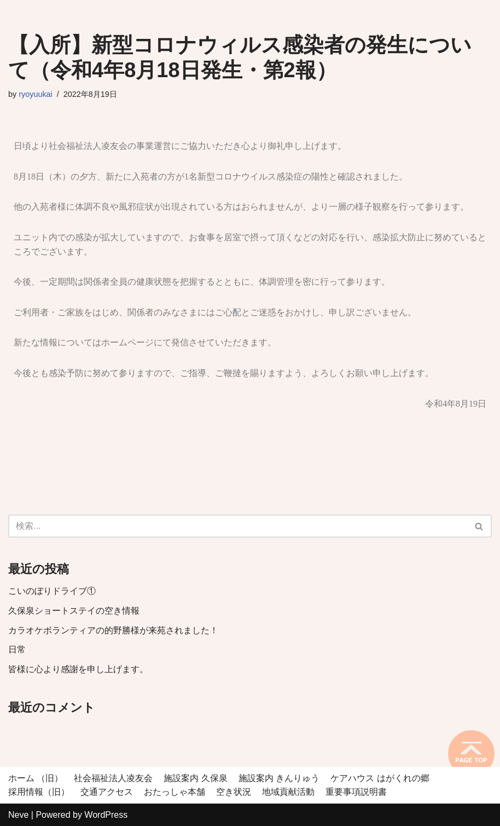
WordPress (105, 814)
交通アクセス (106, 791)
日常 (17, 649)
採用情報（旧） (38, 791)
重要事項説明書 (356, 791)
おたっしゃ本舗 (174, 791)
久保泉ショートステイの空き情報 (73, 610)
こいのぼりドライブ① (52, 591)
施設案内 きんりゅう (279, 778)
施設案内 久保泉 (195, 778)
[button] (479, 526)
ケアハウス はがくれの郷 (379, 778)
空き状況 (233, 791)
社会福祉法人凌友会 (113, 778)
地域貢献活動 (288, 791)
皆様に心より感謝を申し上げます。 (78, 669)
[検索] (237, 526)
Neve (18, 814)
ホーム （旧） (35, 778)
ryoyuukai (36, 94)
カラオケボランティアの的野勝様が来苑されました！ (117, 630)
